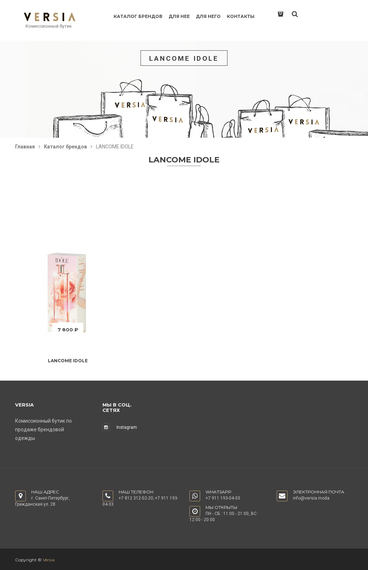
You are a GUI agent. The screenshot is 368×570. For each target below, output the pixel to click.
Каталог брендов (138, 16)
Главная (25, 147)
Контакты (240, 16)
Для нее (179, 16)
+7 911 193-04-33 (223, 498)
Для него (208, 16)
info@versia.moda (311, 498)
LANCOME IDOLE (68, 360)
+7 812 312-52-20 (136, 498)
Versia (49, 559)
